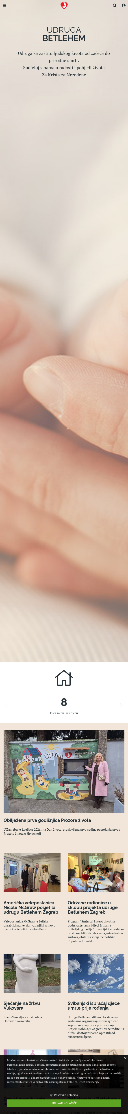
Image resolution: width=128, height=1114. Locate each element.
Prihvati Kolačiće (64, 1103)
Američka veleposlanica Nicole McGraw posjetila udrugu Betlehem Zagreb (31, 907)
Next (120, 705)
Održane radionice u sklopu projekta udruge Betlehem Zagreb (93, 907)
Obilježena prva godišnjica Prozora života (47, 820)
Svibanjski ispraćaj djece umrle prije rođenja (94, 1006)
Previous (7, 705)
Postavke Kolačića (64, 1095)
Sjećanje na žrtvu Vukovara (22, 1006)
